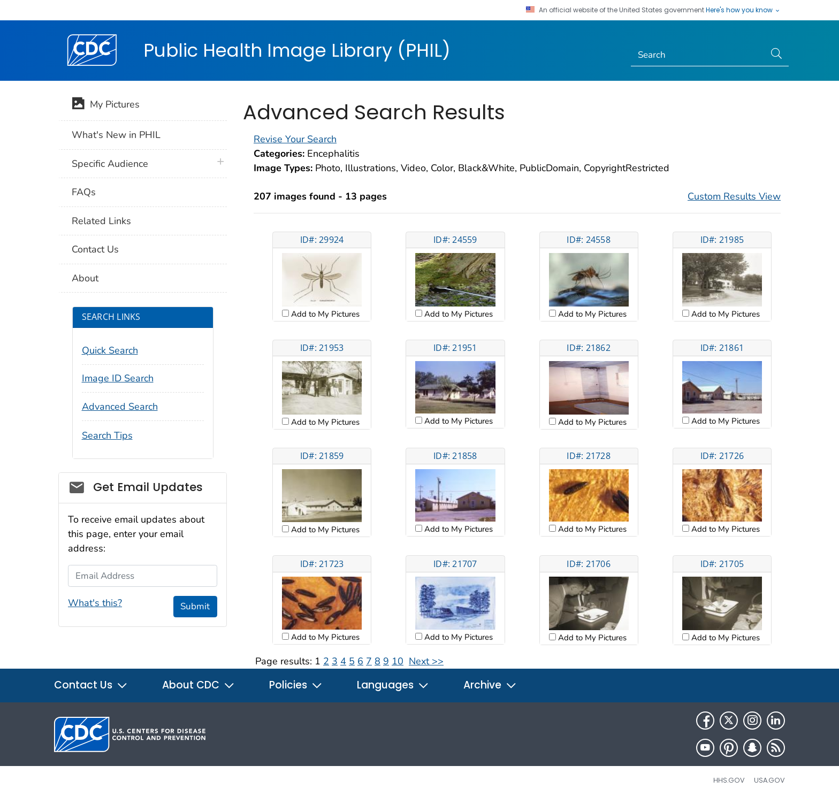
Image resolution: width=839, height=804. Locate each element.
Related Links (101, 221)
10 (397, 661)
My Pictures (106, 105)
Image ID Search (118, 378)
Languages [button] (393, 685)
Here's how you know (743, 10)
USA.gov (769, 780)
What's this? (95, 602)
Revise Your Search (295, 139)
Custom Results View (734, 196)
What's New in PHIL (116, 134)
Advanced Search (120, 406)
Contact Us (95, 249)
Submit (195, 606)
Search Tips (107, 435)
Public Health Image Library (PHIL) (297, 50)
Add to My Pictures (324, 314)
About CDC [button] (198, 685)
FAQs (84, 192)
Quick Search (110, 350)
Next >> (426, 661)
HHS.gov (729, 780)
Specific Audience (110, 163)
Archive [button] (490, 685)
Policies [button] (296, 685)
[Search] (698, 55)
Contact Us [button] (91, 685)
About (85, 278)
